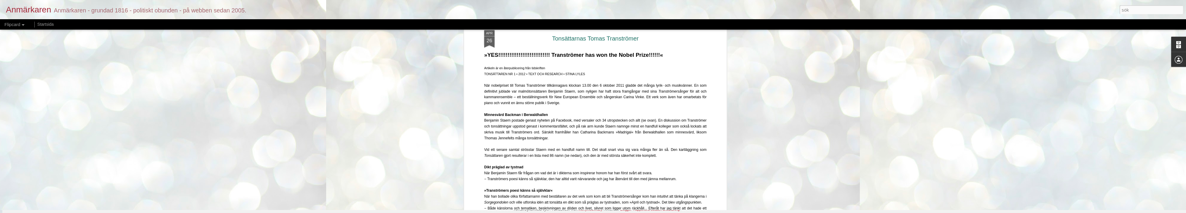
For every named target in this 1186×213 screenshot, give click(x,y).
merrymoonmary (590, 209)
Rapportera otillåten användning (656, 209)
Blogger (626, 209)
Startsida (45, 24)
